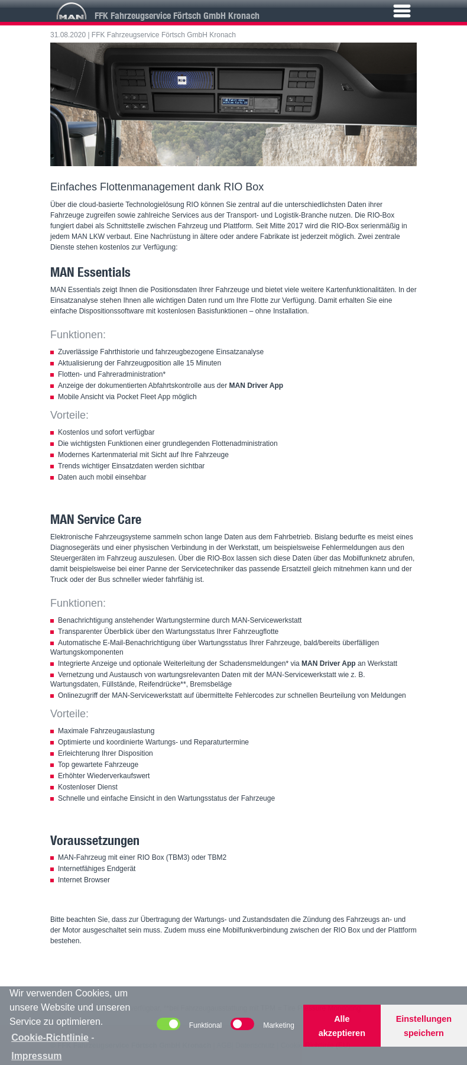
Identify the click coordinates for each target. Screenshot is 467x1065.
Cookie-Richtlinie (50, 1037)
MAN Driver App (256, 385)
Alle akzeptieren (342, 1026)
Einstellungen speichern (424, 1026)
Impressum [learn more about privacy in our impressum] (36, 1056)
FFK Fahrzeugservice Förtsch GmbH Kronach (164, 35)
